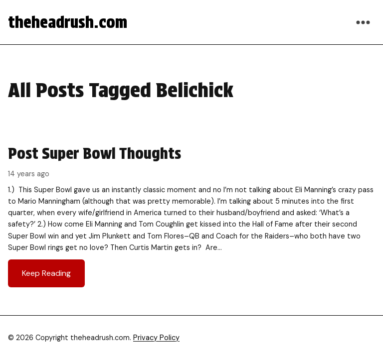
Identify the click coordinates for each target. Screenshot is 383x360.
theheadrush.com (67, 22)
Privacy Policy (156, 337)
